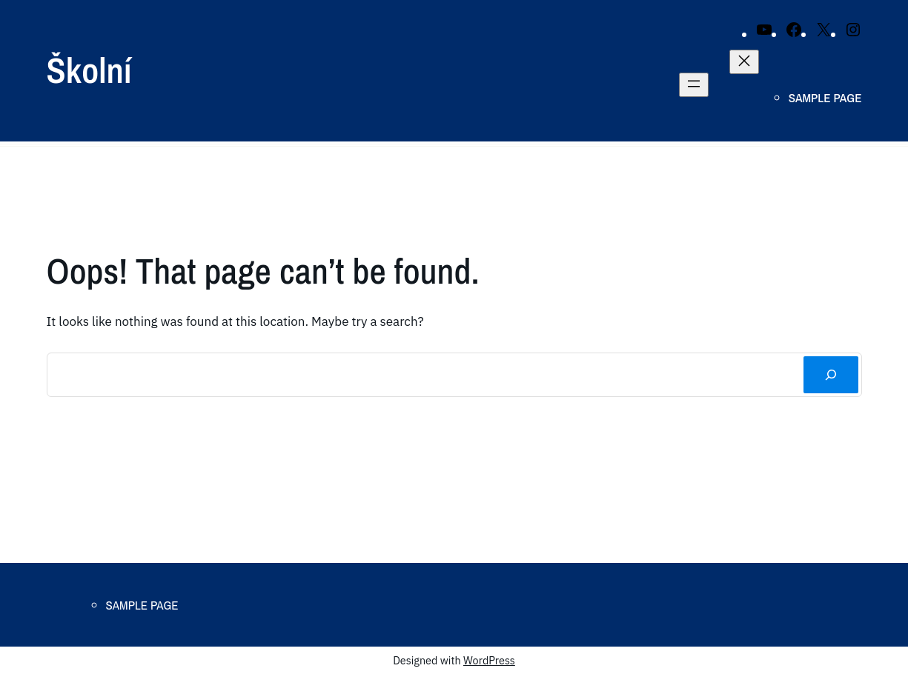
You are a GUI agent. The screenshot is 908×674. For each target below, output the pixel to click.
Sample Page (825, 97)
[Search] (830, 375)
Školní (89, 70)
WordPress (489, 660)
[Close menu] (744, 62)
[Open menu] (694, 85)
